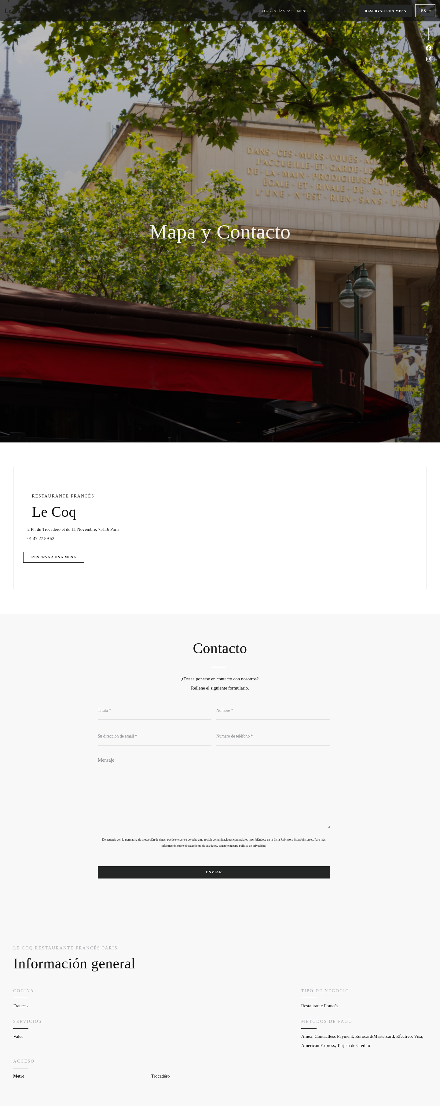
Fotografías (274, 11)
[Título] (154, 711)
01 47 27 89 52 (45, 537)
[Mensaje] (214, 792)
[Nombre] (273, 711)
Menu (302, 10)
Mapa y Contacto (338, 11)
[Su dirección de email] (154, 737)
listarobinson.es (303, 840)
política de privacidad (252, 847)
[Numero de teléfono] (273, 737)
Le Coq (14, 10)
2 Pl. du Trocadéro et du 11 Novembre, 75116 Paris (106, 527)
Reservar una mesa (385, 11)
